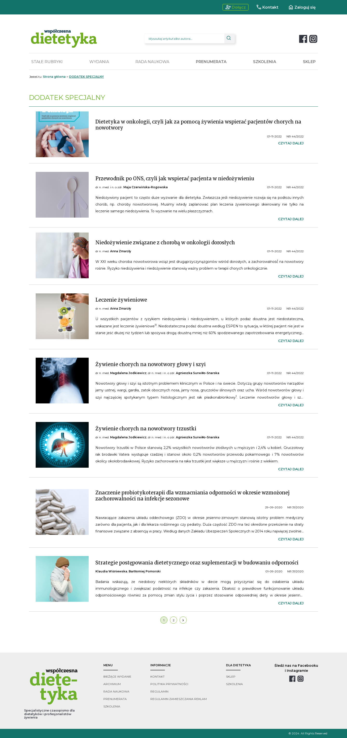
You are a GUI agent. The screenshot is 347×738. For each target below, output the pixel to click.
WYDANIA (99, 61)
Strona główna (54, 76)
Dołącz (235, 7)
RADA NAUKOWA (152, 61)
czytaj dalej (291, 143)
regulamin (159, 691)
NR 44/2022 (295, 136)
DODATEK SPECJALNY (86, 76)
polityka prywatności (169, 684)
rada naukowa (116, 691)
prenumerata (115, 699)
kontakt (157, 676)
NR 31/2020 (295, 507)
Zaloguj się (302, 7)
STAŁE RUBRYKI (47, 61)
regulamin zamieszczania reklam (178, 699)
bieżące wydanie (117, 676)
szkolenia (111, 706)
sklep (230, 676)
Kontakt (267, 7)
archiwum (112, 684)
